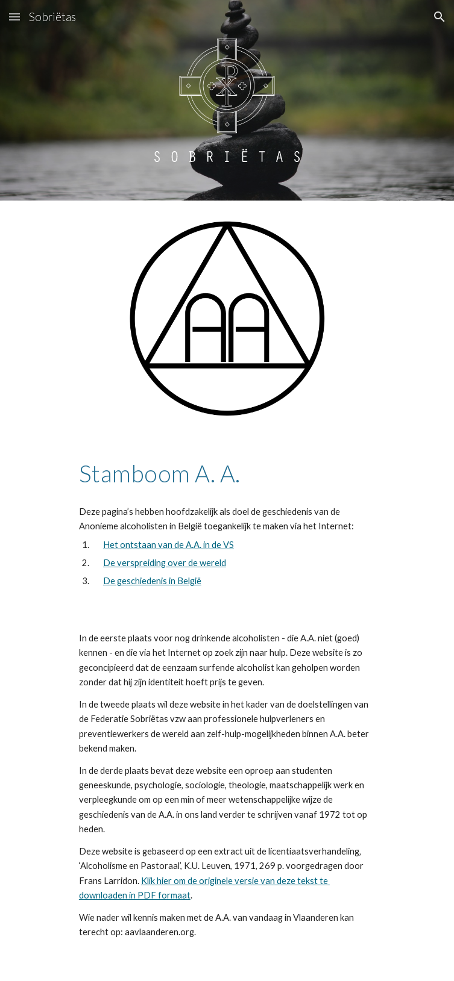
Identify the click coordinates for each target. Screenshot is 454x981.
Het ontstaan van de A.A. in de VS (168, 545)
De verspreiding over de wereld (164, 563)
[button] (14, 16)
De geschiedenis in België (152, 581)
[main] (227, 473)
